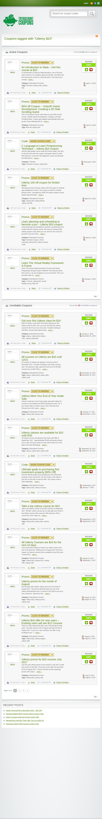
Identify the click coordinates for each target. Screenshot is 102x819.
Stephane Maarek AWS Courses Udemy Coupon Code (25, 714)
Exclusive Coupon (32, 164)
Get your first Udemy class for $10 (41, 320)
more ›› (30, 80)
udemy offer (44, 375)
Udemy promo (40, 599)
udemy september (32, 338)
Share (34, 93)
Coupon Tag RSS (97, 36)
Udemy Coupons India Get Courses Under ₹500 (22, 717)
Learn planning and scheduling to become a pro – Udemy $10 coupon (42, 223)
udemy (28, 336)
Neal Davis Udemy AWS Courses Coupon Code (22, 724)
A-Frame (29, 281)
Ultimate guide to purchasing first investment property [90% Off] (40, 471)
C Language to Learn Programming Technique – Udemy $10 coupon (42, 147)
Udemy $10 (36, 127)
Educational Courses (36, 83)
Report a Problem (63, 93)
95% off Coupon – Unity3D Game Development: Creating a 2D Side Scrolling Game (41, 109)
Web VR (35, 283)
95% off (28, 127)
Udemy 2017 (39, 560)
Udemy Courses (40, 488)
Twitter (98, 3)
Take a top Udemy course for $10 (41, 506)
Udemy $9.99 (39, 201)
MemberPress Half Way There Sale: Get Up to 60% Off (25, 720)
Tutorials (32, 162)
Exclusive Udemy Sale (33, 85)
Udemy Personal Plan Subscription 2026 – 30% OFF (24, 710)
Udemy (12, 72)
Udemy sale (26, 377)
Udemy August (40, 639)
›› (27, 690)
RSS (92, 3)
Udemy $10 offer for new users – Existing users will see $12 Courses (42, 622)
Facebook (95, 3)
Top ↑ (96, 296)
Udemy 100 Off (27, 203)
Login (86, 3)
